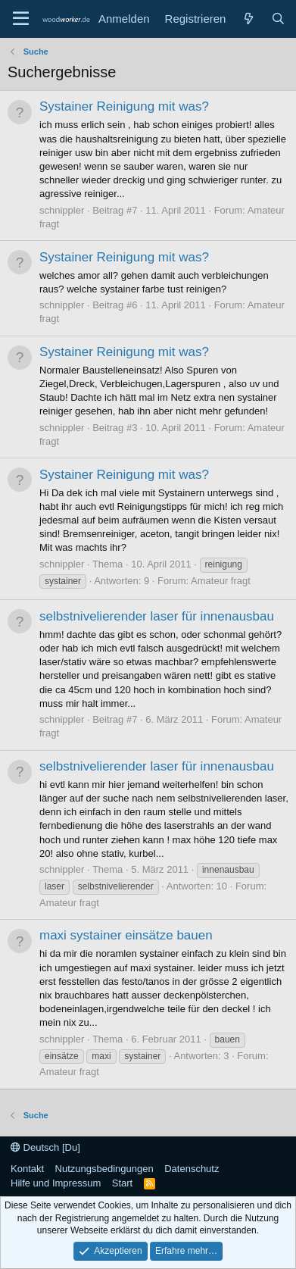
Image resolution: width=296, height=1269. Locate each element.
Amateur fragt (221, 580)
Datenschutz (191, 1168)
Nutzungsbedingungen (104, 1168)
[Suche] (278, 19)
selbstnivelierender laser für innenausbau (156, 616)
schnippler (61, 210)
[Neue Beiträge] (248, 19)
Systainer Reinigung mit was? (124, 106)
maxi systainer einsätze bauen (126, 935)
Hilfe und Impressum (56, 1183)
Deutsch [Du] (45, 1147)
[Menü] (21, 19)
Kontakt (27, 1168)
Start (122, 1183)
